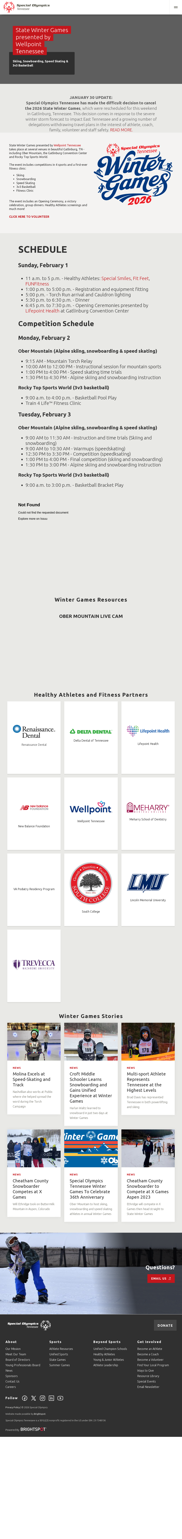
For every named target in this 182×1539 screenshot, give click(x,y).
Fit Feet (141, 278)
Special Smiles (116, 278)
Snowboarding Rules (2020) (46, 639)
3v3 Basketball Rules (38, 694)
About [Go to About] (11, 1444)
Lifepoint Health (42, 310)
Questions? (160, 1369)
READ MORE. (121, 130)
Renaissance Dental (34, 846)
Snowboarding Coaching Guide (128, 646)
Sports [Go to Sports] (55, 1444)
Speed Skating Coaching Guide (128, 675)
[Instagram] (42, 1502)
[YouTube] (60, 1502)
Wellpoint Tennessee (67, 145)
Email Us (161, 1380)
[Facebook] (24, 1502)
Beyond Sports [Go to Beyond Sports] (107, 1444)
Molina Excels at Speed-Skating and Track (31, 1181)
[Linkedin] (51, 1502)
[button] (175, 7)
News (17, 1170)
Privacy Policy (12, 1509)
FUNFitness (37, 283)
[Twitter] (33, 1502)
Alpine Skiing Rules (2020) (47, 615)
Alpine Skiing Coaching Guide (126, 618)
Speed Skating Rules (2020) (46, 668)
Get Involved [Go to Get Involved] (149, 1444)
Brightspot (40, 1516)
